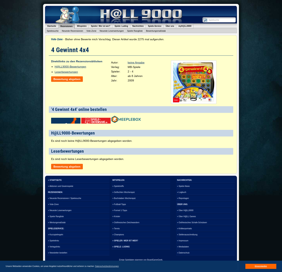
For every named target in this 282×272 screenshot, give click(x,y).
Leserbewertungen (66, 71)
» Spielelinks (53, 241)
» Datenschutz (183, 253)
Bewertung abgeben (66, 79)
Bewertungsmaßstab (156, 31)
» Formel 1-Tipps (119, 210)
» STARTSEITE (55, 180)
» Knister (116, 216)
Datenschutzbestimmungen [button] (107, 266)
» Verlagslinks (54, 247)
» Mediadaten (183, 247)
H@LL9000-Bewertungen (70, 66)
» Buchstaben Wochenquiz (124, 198)
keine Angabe (136, 62)
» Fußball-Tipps (119, 204)
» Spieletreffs (118, 186)
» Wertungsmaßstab (57, 222)
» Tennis (116, 228)
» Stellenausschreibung (187, 235)
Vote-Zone (91, 31)
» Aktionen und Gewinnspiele (60, 186)
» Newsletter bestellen (57, 253)
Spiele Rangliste (135, 31)
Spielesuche (53, 31)
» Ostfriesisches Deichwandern (125, 222)
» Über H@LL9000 (185, 210)
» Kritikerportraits (184, 228)
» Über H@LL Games (186, 216)
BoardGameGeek (154, 260)
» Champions (118, 235)
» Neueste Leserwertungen (59, 210)
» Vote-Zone (53, 204)
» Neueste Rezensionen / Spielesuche (64, 198)
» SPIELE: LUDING (121, 247)
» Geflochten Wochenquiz (123, 192)
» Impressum (182, 241)
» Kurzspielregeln (55, 235)
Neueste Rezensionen (72, 31)
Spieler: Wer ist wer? (100, 26)
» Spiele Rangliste (56, 216)
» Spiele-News (183, 186)
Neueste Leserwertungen (112, 31)
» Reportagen (183, 198)
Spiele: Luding (121, 26)
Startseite (51, 26)
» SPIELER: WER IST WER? (125, 241)
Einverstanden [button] (261, 266)
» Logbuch (181, 192)
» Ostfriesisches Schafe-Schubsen (192, 222)
